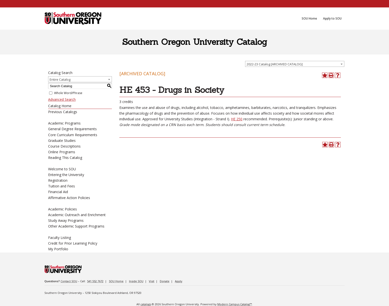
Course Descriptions (64, 146)
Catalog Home (59, 105)
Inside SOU (136, 281)
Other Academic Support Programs (76, 226)
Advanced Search (62, 99)
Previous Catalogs (62, 111)
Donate (164, 281)
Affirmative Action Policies (69, 197)
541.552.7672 (95, 281)
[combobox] (294, 64)
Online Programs (61, 152)
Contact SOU (69, 281)
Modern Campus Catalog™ (234, 304)
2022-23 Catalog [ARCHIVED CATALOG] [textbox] (275, 64)
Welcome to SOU (62, 169)
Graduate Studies (62, 140)
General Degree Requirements (72, 129)
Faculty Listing (59, 237)
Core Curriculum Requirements (72, 134)
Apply (178, 281)
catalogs (145, 304)
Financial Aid (58, 191)
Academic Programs (64, 123)
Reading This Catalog (65, 157)
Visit (151, 281)
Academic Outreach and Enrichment (77, 214)
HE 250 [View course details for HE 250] (236, 119)
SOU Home (116, 281)
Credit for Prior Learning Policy (72, 243)
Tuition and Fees (61, 186)
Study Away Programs (66, 220)
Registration (57, 180)
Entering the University (66, 174)
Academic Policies (62, 209)
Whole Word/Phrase (68, 93)
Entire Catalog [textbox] (60, 79)
